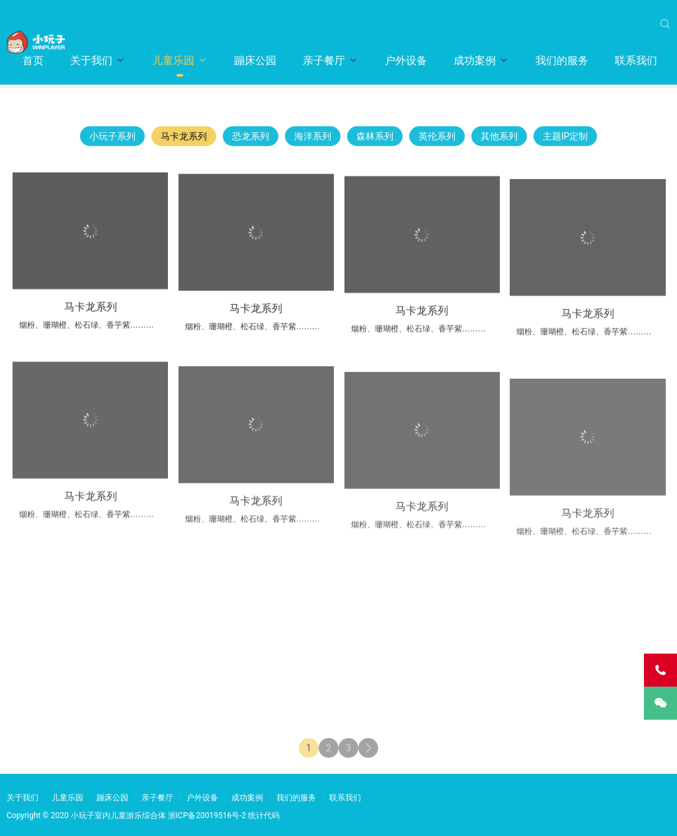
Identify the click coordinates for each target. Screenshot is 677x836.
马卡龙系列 (184, 139)
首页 (33, 60)
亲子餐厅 (324, 60)
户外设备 (406, 60)
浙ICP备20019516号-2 (207, 815)
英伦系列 (437, 139)
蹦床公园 (255, 60)
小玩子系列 (112, 139)
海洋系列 (312, 139)
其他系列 (499, 139)
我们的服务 (562, 60)
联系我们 (636, 60)
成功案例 (475, 60)
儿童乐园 (173, 60)
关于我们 (91, 60)
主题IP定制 (565, 139)
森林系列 (374, 139)
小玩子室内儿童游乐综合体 (118, 815)
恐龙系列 (250, 139)
